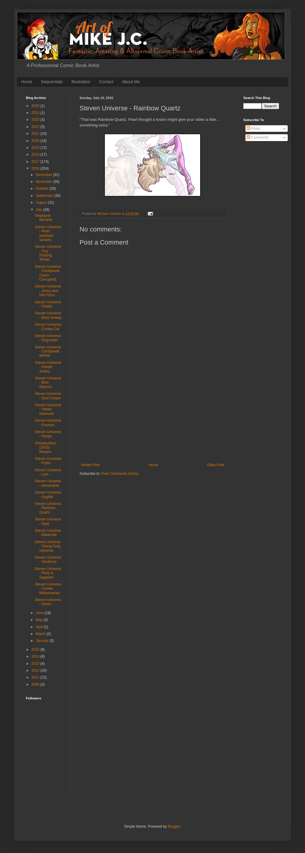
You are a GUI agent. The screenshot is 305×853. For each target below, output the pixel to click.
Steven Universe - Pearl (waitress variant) (48, 233)
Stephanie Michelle (43, 218)
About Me (131, 81)
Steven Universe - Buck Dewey (48, 315)
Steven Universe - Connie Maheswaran (48, 588)
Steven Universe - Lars (48, 472)
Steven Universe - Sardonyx (48, 559)
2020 (36, 141)
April (40, 627)
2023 (36, 120)
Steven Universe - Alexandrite (48, 483)
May (39, 620)
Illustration (81, 81)
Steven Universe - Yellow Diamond (48, 409)
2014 (36, 656)
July (39, 210)
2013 (36, 664)
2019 (36, 148)
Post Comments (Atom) (120, 474)
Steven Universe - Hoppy (48, 434)
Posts (253, 128)
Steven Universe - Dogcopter (48, 338)
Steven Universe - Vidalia (48, 304)
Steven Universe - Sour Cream (48, 396)
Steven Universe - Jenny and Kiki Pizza (48, 290)
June (40, 613)
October (42, 188)
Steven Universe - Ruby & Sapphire (48, 573)
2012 (36, 670)
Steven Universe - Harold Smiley (48, 367)
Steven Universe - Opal (48, 521)
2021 (36, 134)
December (44, 175)
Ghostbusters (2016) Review (45, 447)
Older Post (215, 465)
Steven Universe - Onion (48, 602)
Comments (257, 137)
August (42, 202)
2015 (36, 650)
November (44, 182)
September (45, 196)
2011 (36, 677)
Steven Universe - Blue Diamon (48, 382)
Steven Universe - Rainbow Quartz (48, 508)
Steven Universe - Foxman (48, 422)
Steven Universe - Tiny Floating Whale (48, 253)
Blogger (174, 826)
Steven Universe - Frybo (48, 461)
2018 (36, 154)
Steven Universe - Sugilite (48, 494)
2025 (36, 106)
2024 (36, 113)
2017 (36, 162)
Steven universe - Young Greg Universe (47, 546)
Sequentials (52, 81)
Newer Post (90, 465)
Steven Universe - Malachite (48, 533)
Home (26, 81)
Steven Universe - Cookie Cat (48, 326)
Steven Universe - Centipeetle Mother (48, 351)
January (42, 641)
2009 (36, 684)
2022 (36, 127)
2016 (36, 168)
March (41, 634)
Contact (106, 81)
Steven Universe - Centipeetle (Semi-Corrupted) (48, 273)
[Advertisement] (152, 418)
